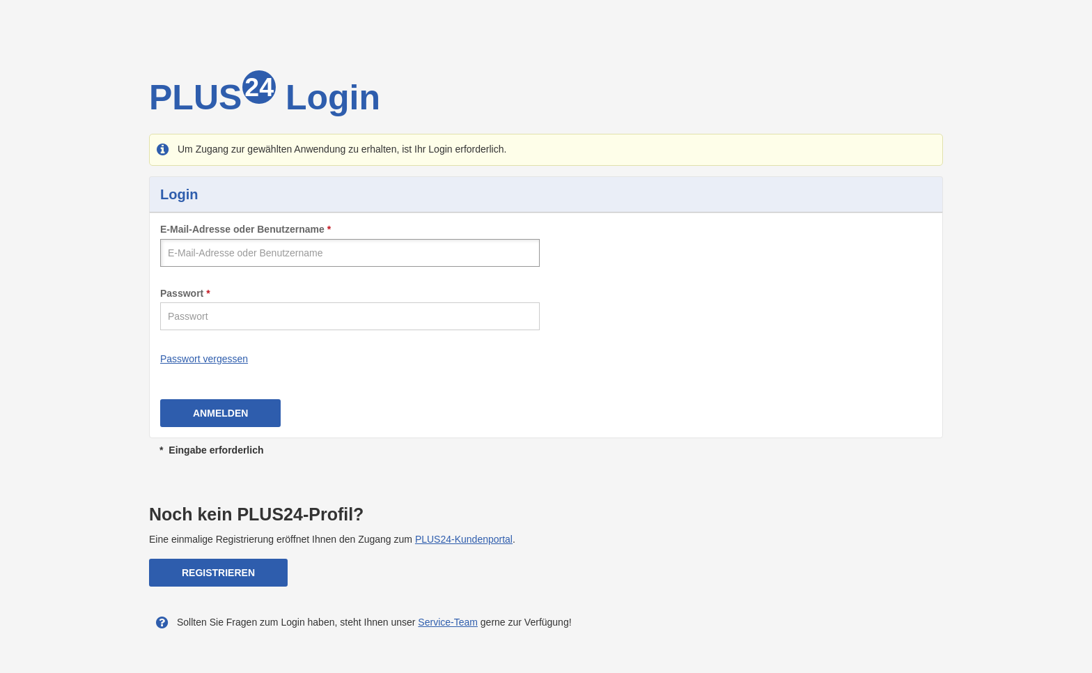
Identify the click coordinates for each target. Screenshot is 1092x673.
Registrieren (218, 572)
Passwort (181, 293)
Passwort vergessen (204, 358)
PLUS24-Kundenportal (464, 539)
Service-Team (448, 622)
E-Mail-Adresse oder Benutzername (242, 229)
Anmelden (220, 413)
